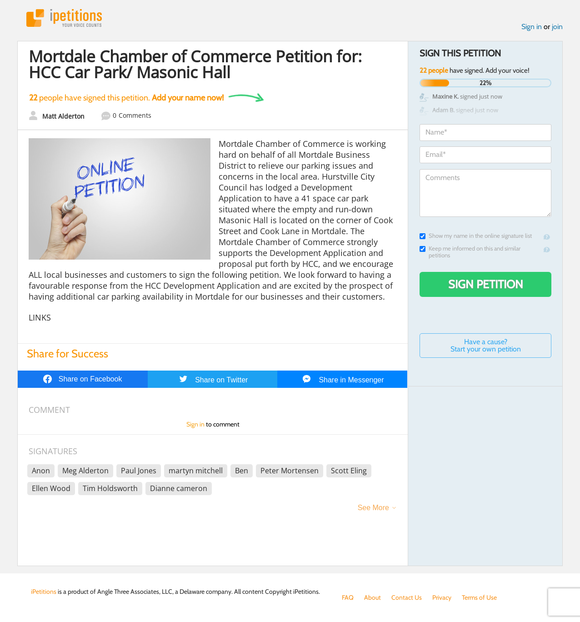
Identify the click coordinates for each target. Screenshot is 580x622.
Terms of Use (479, 597)
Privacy (441, 597)
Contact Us (406, 597)
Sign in (531, 26)
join (557, 26)
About (372, 597)
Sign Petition (485, 284)
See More (373, 508)
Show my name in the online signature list (476, 235)
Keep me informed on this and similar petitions (470, 252)
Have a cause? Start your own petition (485, 345)
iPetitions (64, 18)
